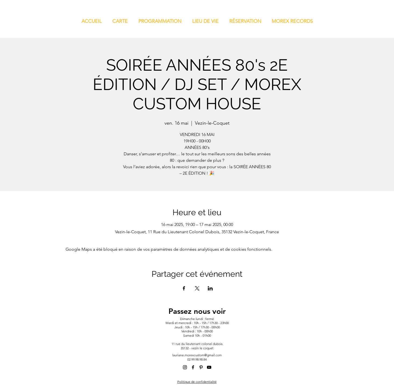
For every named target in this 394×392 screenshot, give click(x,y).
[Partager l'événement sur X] (197, 288)
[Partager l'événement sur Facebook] (184, 288)
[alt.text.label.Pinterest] (201, 367)
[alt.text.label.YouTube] (209, 367)
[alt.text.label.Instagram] (185, 367)
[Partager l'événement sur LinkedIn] (210, 288)
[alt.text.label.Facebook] (193, 367)
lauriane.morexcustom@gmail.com (197, 355)
